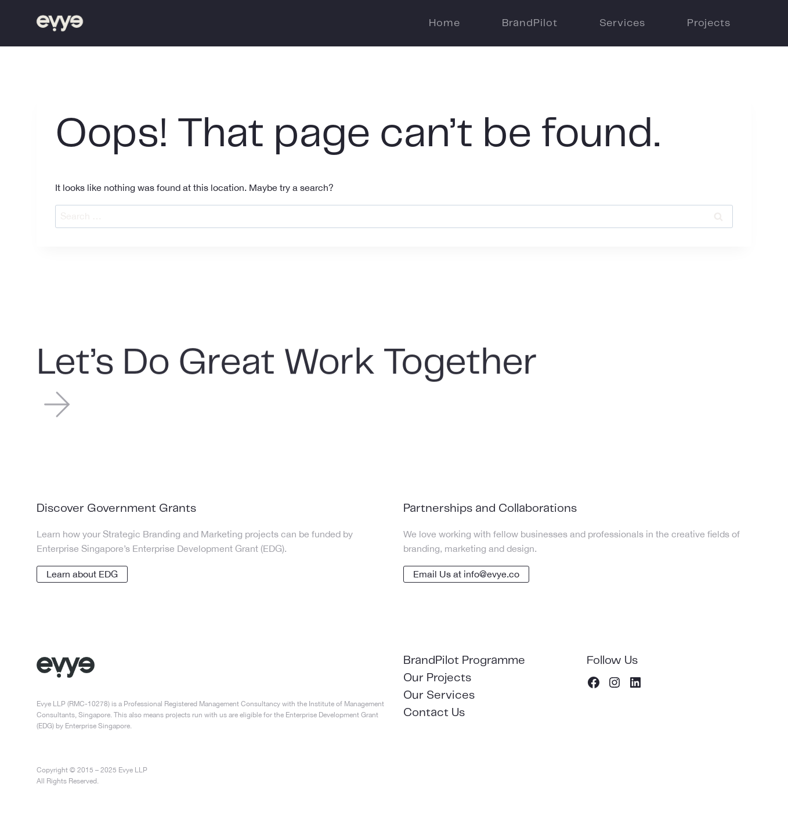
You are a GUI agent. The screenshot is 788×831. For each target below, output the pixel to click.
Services (622, 23)
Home (444, 23)
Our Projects (437, 678)
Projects (709, 23)
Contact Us (434, 712)
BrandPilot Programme (464, 660)
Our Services (439, 695)
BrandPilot (530, 23)
